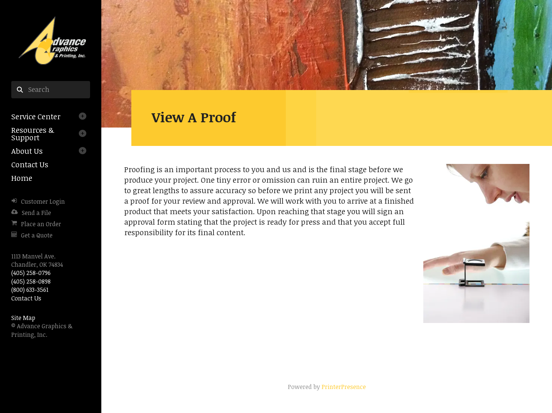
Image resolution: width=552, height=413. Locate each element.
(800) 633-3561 (29, 289)
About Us (27, 151)
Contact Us (29, 164)
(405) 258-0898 (31, 281)
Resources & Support (32, 134)
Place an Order (41, 224)
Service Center (35, 116)
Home (21, 178)
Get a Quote (37, 235)
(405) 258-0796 (31, 273)
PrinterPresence (344, 387)
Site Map (23, 318)
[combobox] (50, 89)
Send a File (36, 213)
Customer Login (43, 201)
